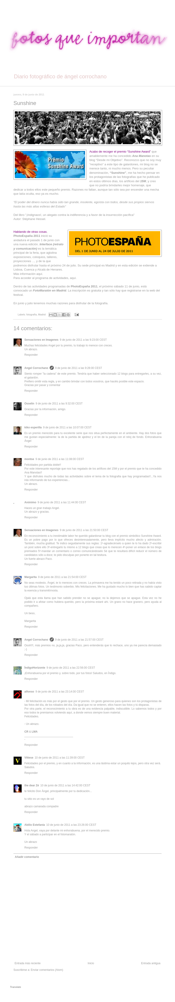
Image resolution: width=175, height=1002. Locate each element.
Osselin (29, 403)
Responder (31, 354)
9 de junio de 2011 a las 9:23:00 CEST (83, 339)
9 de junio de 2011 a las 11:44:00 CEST (62, 502)
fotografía (31, 314)
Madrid (42, 314)
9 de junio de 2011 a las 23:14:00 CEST (60, 691)
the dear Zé (31, 785)
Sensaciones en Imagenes (41, 339)
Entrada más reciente (28, 963)
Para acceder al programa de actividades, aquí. (45, 278)
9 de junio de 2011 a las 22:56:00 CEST (70, 667)
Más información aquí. (28, 274)
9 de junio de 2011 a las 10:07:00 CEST (67, 427)
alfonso (29, 691)
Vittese (28, 757)
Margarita (30, 577)
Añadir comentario (27, 857)
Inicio (91, 963)
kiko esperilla (33, 427)
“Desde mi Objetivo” (109, 160)
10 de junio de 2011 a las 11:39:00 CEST (60, 757)
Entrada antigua (150, 963)
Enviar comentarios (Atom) (47, 969)
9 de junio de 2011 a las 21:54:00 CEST (62, 577)
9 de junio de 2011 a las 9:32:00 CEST (59, 403)
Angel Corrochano (36, 368)
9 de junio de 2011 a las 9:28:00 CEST (78, 368)
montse (29, 459)
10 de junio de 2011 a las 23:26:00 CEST (71, 824)
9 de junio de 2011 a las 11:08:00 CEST (60, 459)
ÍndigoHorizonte (34, 667)
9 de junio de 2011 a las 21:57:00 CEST (79, 639)
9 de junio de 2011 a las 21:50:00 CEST (84, 530)
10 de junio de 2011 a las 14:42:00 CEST (65, 785)
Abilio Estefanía (34, 824)
